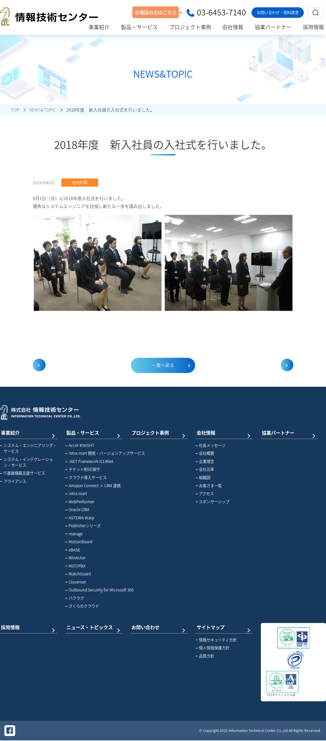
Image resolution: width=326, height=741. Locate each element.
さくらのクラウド (82, 606)
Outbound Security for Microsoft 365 (94, 590)
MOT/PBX (75, 566)
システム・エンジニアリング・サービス (28, 448)
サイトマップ (223, 626)
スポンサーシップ (213, 502)
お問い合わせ (157, 626)
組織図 (203, 477)
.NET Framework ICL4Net (89, 461)
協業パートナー (288, 432)
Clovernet (75, 582)
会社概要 (205, 454)
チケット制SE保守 (82, 470)
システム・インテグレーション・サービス (26, 462)
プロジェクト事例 (157, 432)
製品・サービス (92, 432)
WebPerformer (79, 502)
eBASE (72, 550)
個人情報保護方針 (213, 648)
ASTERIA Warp (79, 518)
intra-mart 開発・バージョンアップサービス (94, 454)
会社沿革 (205, 470)
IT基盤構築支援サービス (22, 473)
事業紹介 (27, 432)
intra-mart (76, 494)
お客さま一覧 (209, 486)
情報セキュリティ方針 (216, 640)
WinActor (75, 558)
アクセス (205, 494)
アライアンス (13, 481)
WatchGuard (78, 574)
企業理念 (205, 461)
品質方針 (205, 656)
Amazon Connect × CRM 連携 (93, 486)
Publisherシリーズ (82, 526)
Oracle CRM (77, 510)
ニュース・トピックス (92, 626)
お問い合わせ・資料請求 (278, 12)
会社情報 (223, 432)
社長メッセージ (211, 445)
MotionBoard (78, 542)
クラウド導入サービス (86, 477)
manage (74, 534)
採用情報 (27, 626)
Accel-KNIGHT (79, 445)
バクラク (74, 598)
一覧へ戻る (163, 365)
